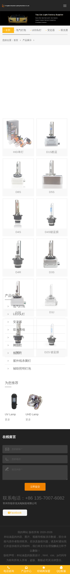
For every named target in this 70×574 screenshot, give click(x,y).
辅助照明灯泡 (19, 368)
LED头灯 (36, 30)
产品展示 (27, 40)
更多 (7, 419)
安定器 (51, 30)
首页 (16, 40)
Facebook (14, 512)
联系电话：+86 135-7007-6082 (33, 497)
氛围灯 (15, 353)
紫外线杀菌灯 (19, 360)
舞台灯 (15, 345)
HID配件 (16, 337)
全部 (7, 30)
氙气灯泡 (21, 30)
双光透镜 (16, 329)
